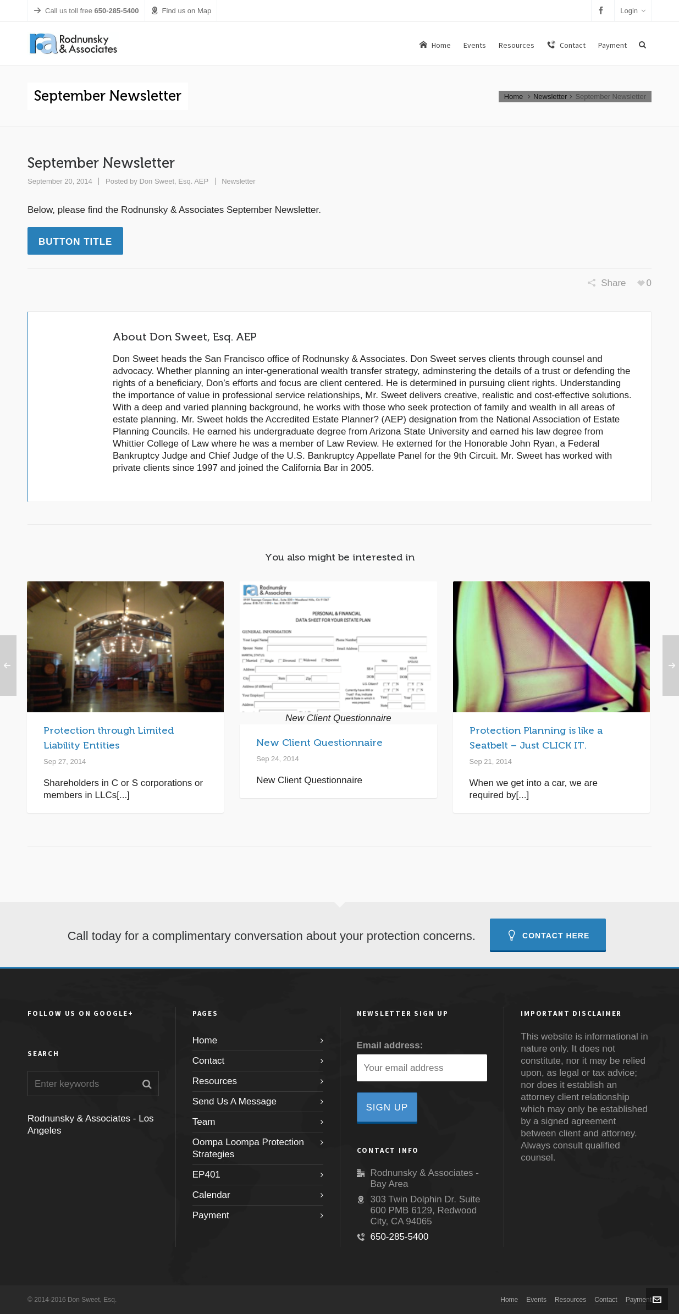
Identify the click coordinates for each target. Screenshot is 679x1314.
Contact (208, 1060)
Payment (210, 1215)
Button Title (75, 242)
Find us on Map (181, 11)
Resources (214, 1081)
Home (513, 96)
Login (632, 11)
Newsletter (550, 96)
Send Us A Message (234, 1101)
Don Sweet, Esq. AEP (173, 181)
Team (204, 1122)
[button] (147, 1083)
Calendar (211, 1195)
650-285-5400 (400, 1236)
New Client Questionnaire (319, 742)
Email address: (390, 1045)
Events (536, 1300)
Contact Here (547, 935)
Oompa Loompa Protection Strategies (248, 1148)
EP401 (206, 1174)
